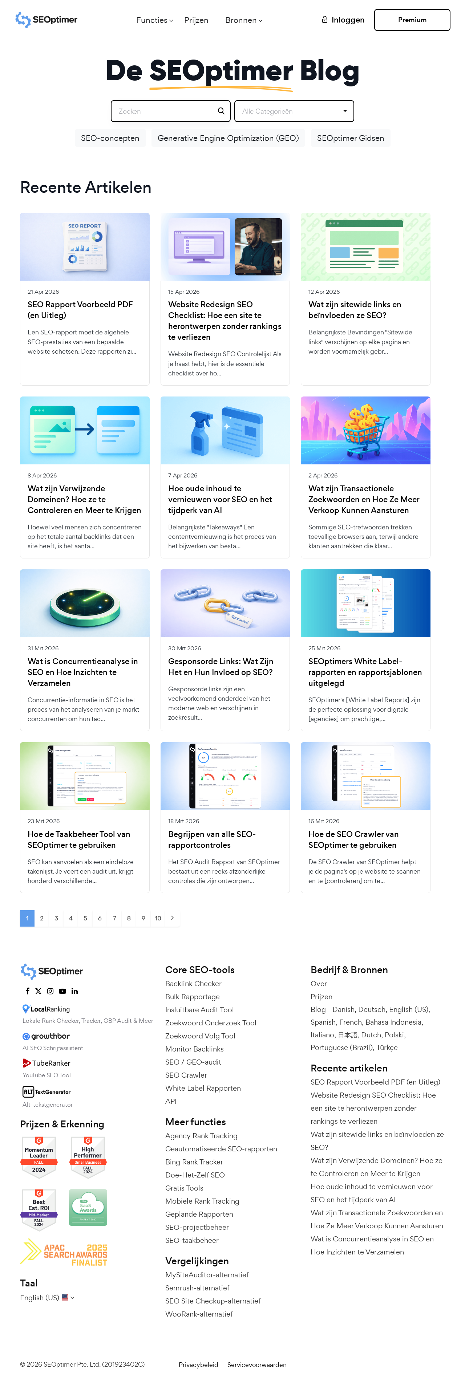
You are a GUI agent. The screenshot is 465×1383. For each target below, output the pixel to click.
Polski (394, 1035)
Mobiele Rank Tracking (202, 1201)
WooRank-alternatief (198, 1314)
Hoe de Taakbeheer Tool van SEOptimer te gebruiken (79, 840)
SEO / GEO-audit (193, 1062)
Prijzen (196, 20)
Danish (343, 1009)
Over (319, 983)
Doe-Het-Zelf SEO (195, 1175)
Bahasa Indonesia (393, 1022)
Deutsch (371, 1009)
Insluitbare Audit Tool (199, 1009)
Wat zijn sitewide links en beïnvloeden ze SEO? (354, 310)
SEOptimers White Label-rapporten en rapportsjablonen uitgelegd (365, 672)
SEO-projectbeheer (197, 1227)
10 (158, 918)
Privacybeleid (198, 1364)
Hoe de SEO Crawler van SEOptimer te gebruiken (353, 840)
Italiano (322, 1035)
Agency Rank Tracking (201, 1135)
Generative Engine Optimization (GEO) (228, 138)
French (350, 1022)
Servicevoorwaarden (257, 1364)
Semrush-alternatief (197, 1288)
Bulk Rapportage (192, 996)
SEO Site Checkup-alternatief (212, 1301)
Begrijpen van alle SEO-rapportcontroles (212, 840)
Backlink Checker (193, 983)
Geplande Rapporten (199, 1214)
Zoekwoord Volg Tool (200, 1036)
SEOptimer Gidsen (350, 138)
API (171, 1101)
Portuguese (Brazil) (342, 1047)
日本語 (347, 1035)
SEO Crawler (186, 1075)
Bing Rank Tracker (194, 1162)
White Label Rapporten (203, 1088)
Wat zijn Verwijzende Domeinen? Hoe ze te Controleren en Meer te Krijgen (84, 499)
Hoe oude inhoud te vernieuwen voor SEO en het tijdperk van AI (220, 499)
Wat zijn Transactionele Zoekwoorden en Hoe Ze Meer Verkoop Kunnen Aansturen (363, 499)
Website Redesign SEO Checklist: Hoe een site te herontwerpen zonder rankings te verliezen (225, 321)
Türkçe (387, 1047)
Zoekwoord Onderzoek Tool (210, 1023)
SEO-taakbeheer (192, 1240)
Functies (151, 20)
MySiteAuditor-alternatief (206, 1275)
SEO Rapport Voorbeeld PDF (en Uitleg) (80, 310)
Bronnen (241, 20)
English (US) (408, 1009)
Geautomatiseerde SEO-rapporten (221, 1149)
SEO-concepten (110, 138)
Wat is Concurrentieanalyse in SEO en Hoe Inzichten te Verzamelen (83, 672)
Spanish (323, 1022)
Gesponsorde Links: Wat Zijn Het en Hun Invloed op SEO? (221, 667)
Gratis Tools (184, 1188)
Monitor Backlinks (194, 1049)
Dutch (371, 1035)
